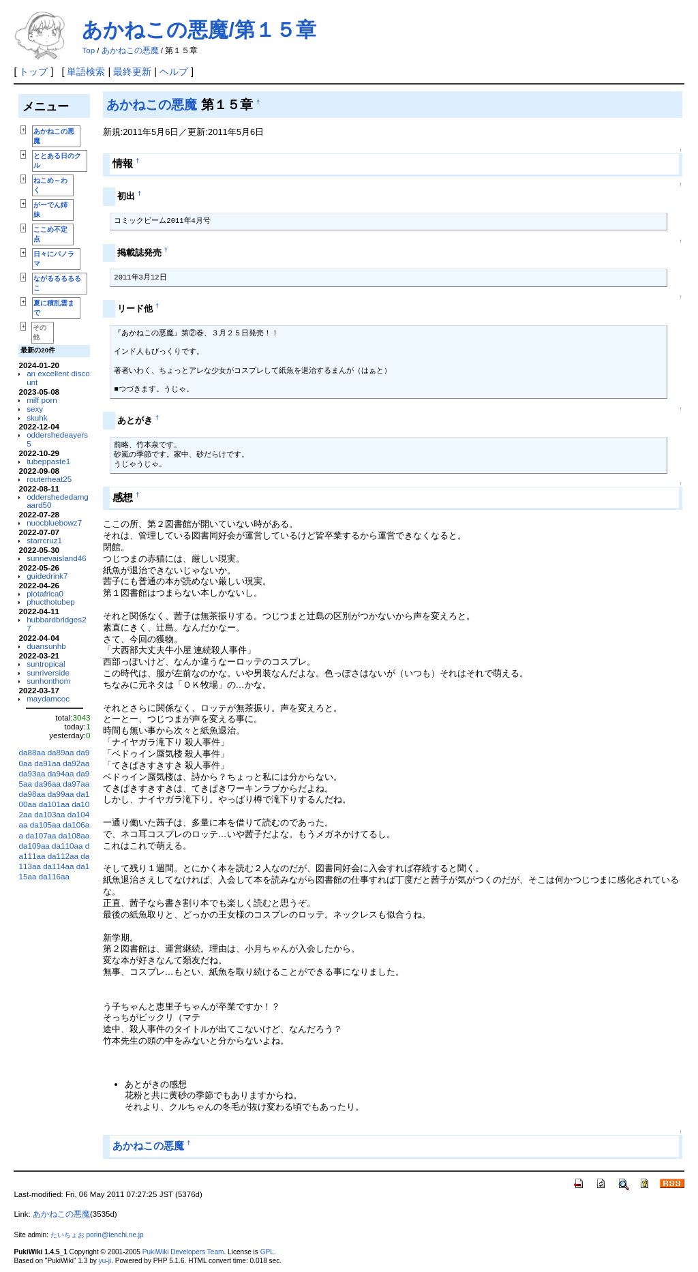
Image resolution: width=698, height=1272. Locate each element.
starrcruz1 (44, 540)
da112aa (63, 855)
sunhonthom (48, 680)
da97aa (76, 783)
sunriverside (48, 672)
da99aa (61, 793)
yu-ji (105, 1261)
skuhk (37, 417)
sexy (35, 408)
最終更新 (132, 71)
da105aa (45, 824)
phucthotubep (51, 601)
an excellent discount (58, 378)
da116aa (54, 876)
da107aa (40, 835)
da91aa (47, 763)
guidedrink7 (47, 575)
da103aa (49, 814)
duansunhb (46, 645)
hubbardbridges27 (57, 624)
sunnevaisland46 (57, 558)
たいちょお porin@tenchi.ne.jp (97, 1235)
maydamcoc (48, 698)
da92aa (76, 763)
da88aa (31, 752)
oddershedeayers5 (57, 439)
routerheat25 (49, 478)
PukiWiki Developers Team (183, 1252)
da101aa (54, 804)
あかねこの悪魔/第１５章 (199, 29)
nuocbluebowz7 (54, 522)
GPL (267, 1252)
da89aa (61, 752)
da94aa (61, 773)
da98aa (31, 793)
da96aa (47, 783)
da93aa (31, 773)
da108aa (74, 835)
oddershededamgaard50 (58, 501)
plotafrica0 (45, 593)
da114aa (58, 866)
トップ (33, 71)
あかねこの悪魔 (130, 50)
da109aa (33, 845)
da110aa (67, 845)
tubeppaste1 (48, 461)
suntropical (46, 663)
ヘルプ (174, 71)
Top (88, 50)
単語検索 (86, 71)
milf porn (42, 399)
